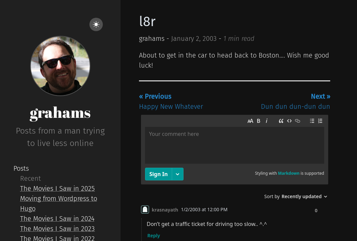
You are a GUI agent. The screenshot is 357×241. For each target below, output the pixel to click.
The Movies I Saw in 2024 (57, 219)
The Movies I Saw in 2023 (57, 229)
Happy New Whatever (171, 101)
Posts (21, 168)
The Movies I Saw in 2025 (57, 188)
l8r (147, 22)
